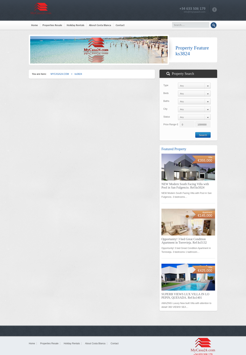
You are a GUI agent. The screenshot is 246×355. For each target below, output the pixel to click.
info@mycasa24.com (194, 12)
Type (165, 85)
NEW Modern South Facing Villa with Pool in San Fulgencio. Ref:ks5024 (185, 185)
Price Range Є (170, 124)
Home (34, 25)
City (165, 109)
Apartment (207, 212)
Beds (166, 93)
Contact (120, 25)
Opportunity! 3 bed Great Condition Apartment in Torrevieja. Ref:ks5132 (184, 240)
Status (166, 116)
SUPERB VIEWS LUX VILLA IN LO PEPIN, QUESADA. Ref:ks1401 (185, 295)
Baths (166, 101)
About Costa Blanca (100, 25)
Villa (210, 157)
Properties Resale (52, 25)
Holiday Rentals (75, 25)
